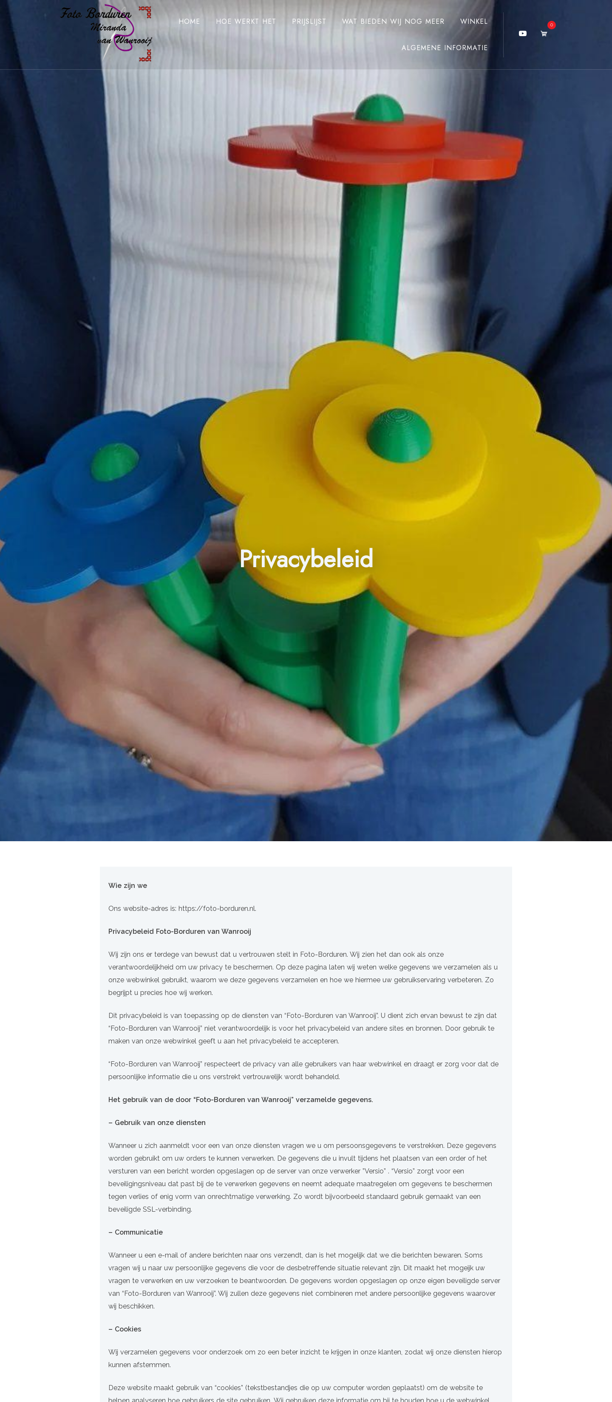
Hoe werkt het (246, 21)
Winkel (474, 21)
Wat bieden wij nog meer (393, 21)
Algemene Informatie (445, 48)
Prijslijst (309, 21)
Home (189, 21)
